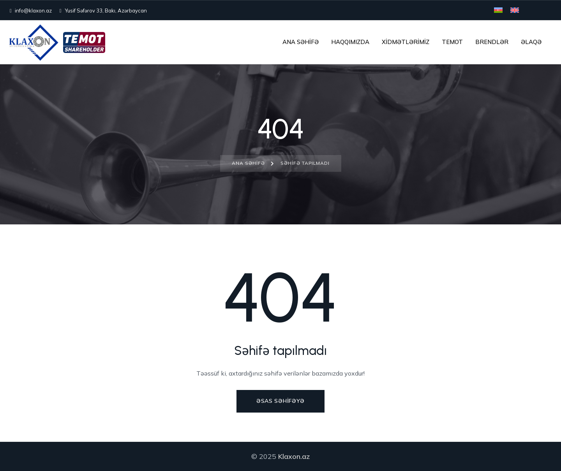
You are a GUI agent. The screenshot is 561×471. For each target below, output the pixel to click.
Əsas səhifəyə (280, 400)
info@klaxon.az (31, 10)
